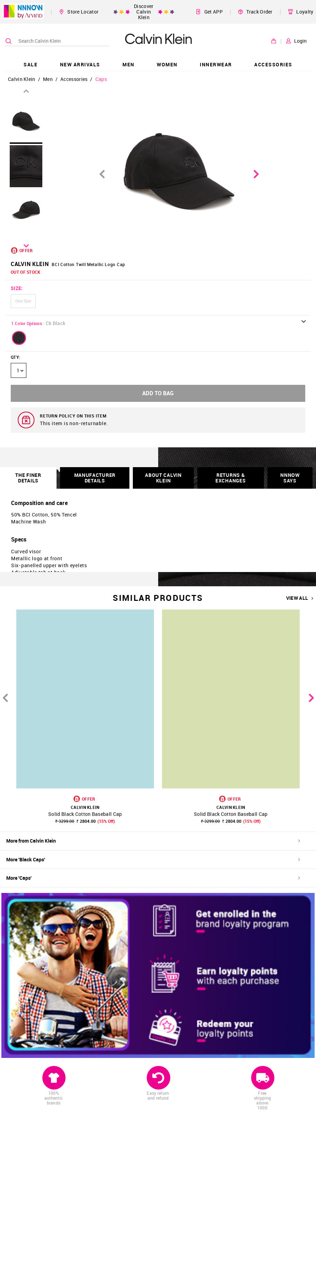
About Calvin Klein (163, 478)
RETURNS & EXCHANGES (230, 478)
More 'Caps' (153, 878)
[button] (19, 338)
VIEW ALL (300, 598)
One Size (23, 301)
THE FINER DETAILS (28, 478)
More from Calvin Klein (153, 840)
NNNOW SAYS (290, 478)
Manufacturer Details (95, 478)
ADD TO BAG (158, 393)
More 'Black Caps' (153, 859)
